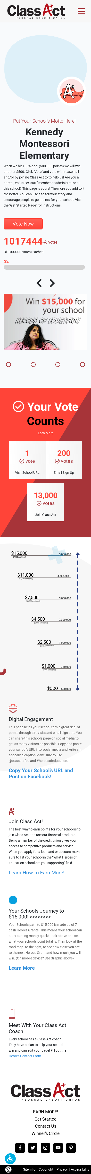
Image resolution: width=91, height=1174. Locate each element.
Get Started (45, 1119)
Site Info (29, 1169)
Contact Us (45, 1126)
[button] (10, 1158)
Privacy (62, 1169)
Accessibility (80, 1169)
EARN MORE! (45, 1111)
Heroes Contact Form (25, 1056)
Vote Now (23, 224)
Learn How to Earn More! (36, 873)
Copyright (46, 1169)
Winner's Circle (46, 1133)
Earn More (45, 433)
